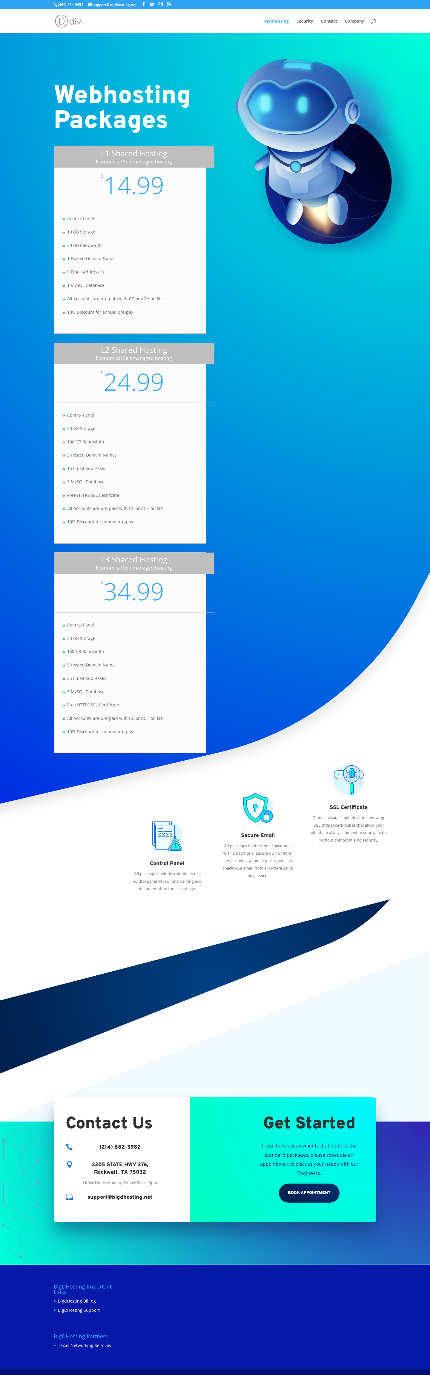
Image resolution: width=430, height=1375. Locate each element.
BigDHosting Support (79, 1310)
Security (305, 21)
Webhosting (276, 21)
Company (354, 21)
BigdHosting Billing (77, 1301)
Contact (329, 21)
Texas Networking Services (84, 1345)
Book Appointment (309, 1192)
